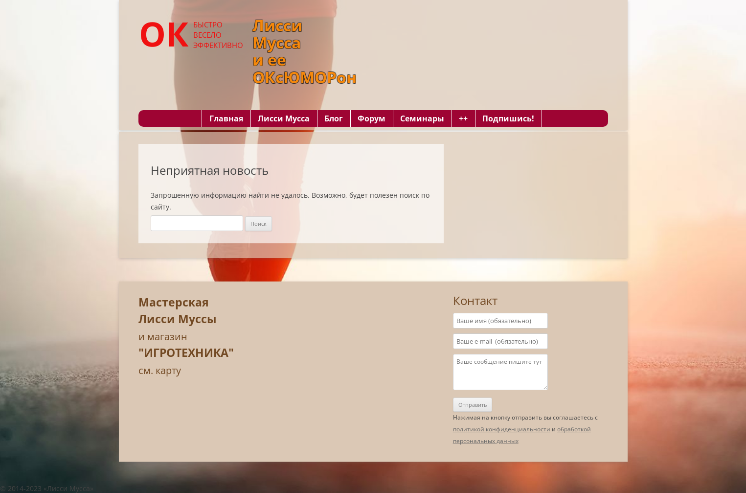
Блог (333, 118)
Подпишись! (508, 118)
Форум (371, 118)
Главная (226, 118)
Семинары (422, 118)
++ (463, 118)
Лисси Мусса (284, 118)
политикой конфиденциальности (501, 429)
